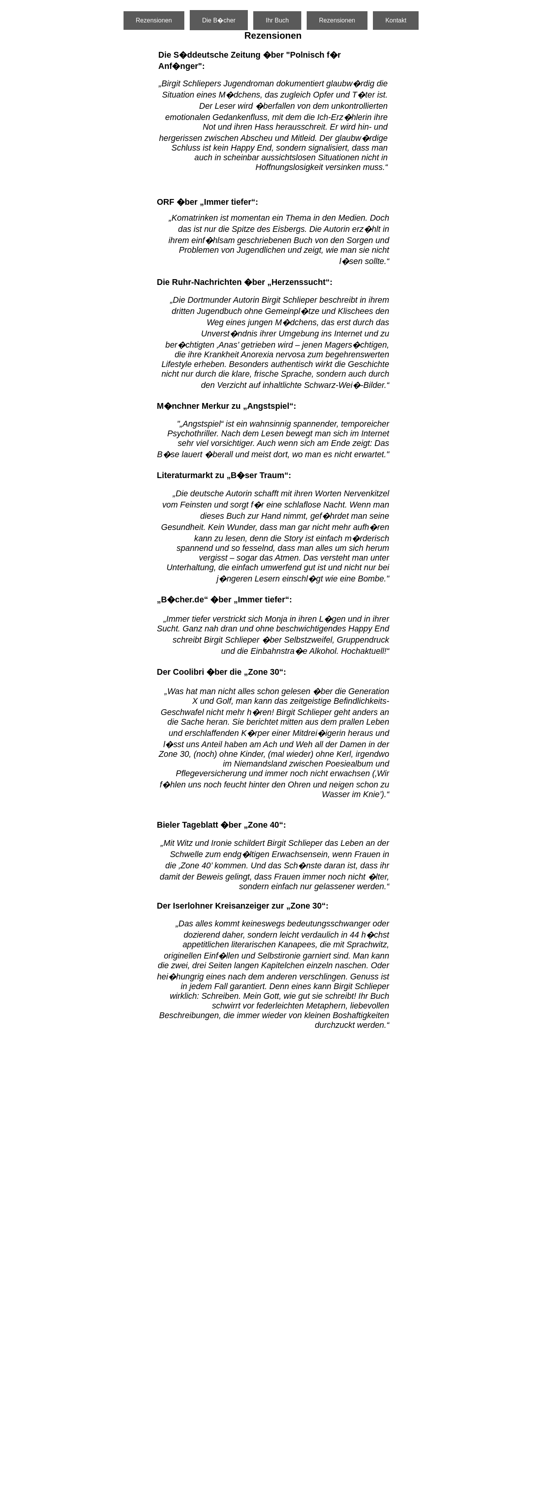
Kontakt (395, 20)
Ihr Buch (277, 20)
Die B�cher (218, 20)
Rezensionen (154, 20)
